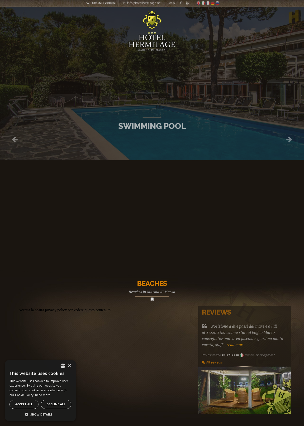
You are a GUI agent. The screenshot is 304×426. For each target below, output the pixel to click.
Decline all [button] (56, 404)
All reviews (212, 362)
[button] (40, 414)
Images (24, 18)
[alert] (40, 390)
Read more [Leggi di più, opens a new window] (42, 395)
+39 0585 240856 (103, 2)
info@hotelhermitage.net (144, 2)
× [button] (69, 366)
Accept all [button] (24, 404)
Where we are (262, 18)
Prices (49, 18)
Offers (295, 18)
